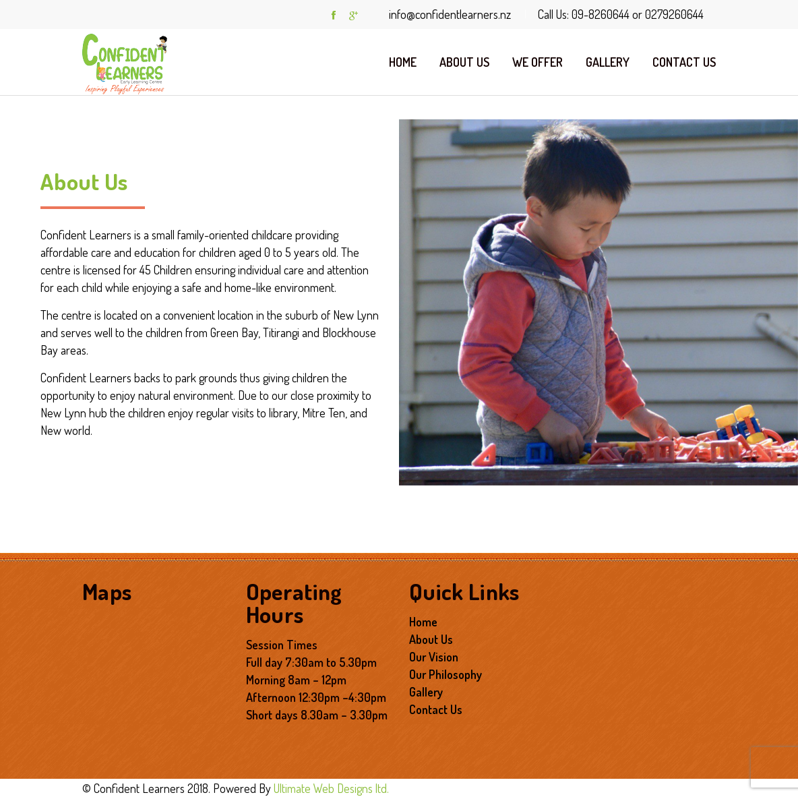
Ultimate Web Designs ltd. (331, 788)
